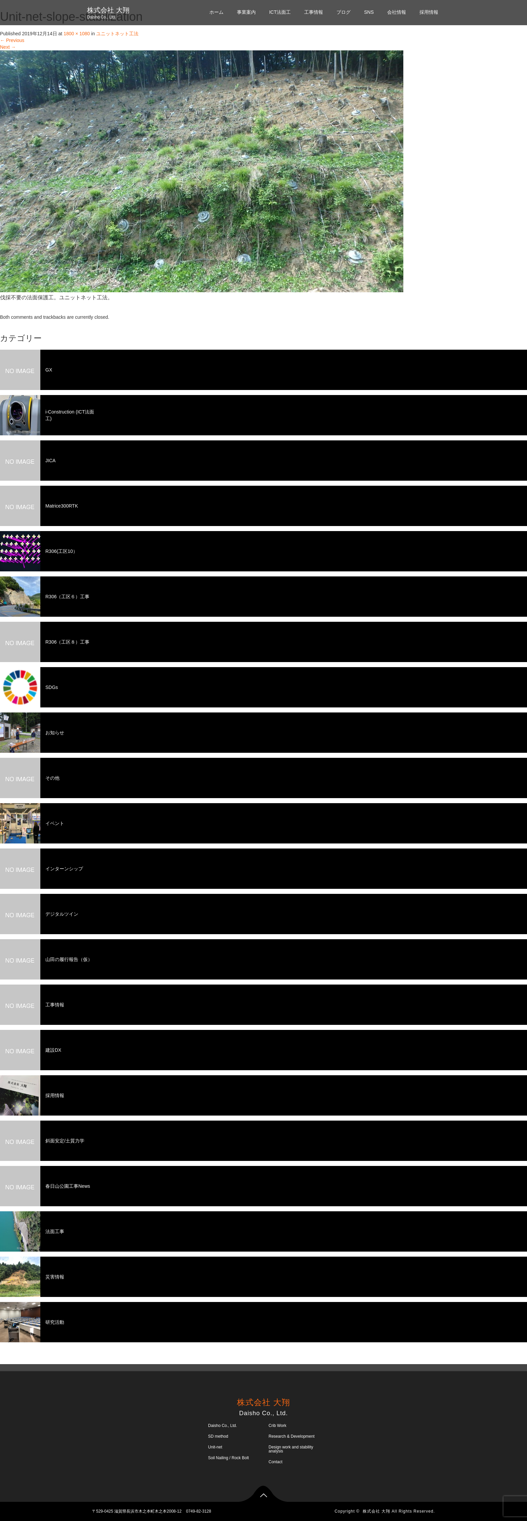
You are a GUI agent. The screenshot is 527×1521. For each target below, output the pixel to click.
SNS (369, 12)
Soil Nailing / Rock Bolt (228, 1457)
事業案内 (246, 12)
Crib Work (277, 1425)
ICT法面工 (280, 12)
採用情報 (428, 12)
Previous (12, 40)
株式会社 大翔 (108, 10)
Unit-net (215, 1447)
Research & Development (292, 1436)
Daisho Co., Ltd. (222, 1425)
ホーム (216, 12)
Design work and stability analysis (291, 1449)
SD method (218, 1436)
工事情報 (313, 12)
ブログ (343, 12)
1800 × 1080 (77, 33)
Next (8, 47)
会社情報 (396, 12)
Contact (275, 1462)
